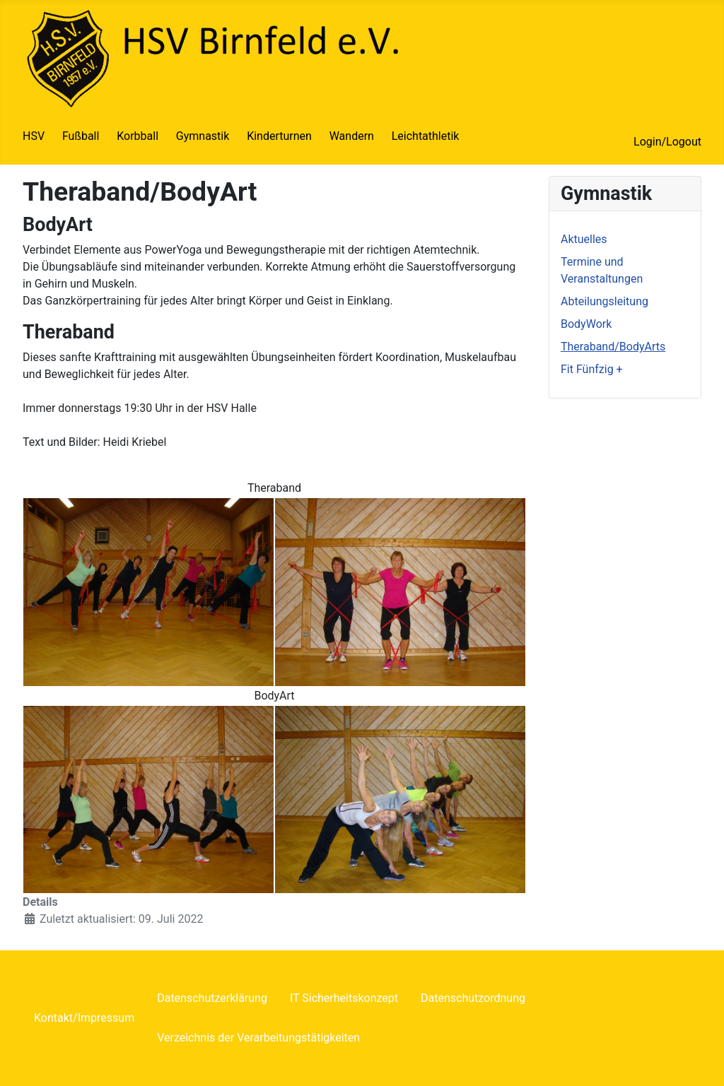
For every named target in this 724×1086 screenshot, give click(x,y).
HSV (34, 136)
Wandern (351, 136)
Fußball (80, 136)
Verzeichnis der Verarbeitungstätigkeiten (258, 1037)
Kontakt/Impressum (84, 1018)
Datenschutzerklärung (212, 998)
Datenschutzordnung (473, 998)
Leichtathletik (426, 136)
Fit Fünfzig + (592, 369)
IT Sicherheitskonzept (344, 998)
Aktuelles (584, 239)
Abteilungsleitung (604, 301)
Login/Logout (667, 141)
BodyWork (586, 324)
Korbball (137, 136)
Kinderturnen (279, 136)
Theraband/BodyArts (613, 346)
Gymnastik (203, 136)
